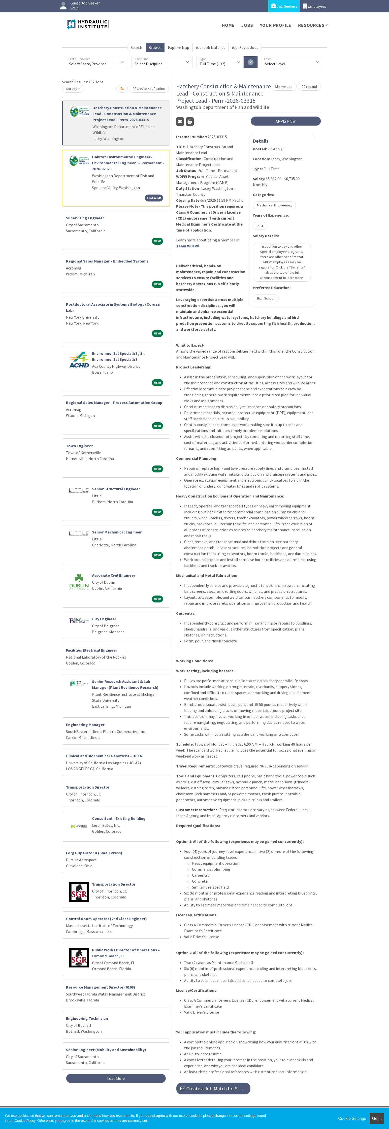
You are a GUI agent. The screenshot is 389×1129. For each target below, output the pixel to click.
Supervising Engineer (85, 217)
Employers (314, 6)
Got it (377, 1118)
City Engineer (104, 618)
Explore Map (178, 47)
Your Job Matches (210, 47)
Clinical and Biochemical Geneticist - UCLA (104, 755)
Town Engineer (79, 445)
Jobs (247, 25)
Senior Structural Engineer (116, 488)
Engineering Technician (87, 1018)
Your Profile (276, 25)
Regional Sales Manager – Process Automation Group (114, 402)
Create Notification (149, 88)
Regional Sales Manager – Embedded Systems (107, 261)
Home (228, 25)
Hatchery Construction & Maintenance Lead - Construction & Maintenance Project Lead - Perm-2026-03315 (127, 113)
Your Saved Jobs (245, 47)
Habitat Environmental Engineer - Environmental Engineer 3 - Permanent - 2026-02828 (128, 162)
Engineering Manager (85, 724)
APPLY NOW (286, 121)
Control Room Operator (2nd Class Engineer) (106, 918)
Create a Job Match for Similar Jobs (215, 1088)
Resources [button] (311, 25)
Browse (155, 47)
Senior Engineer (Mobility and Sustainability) (106, 1049)
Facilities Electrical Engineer (91, 650)
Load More (116, 1078)
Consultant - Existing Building (119, 818)
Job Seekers (284, 6)
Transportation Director (87, 787)
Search (136, 47)
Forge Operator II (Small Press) (94, 852)
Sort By (71, 88)
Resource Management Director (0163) (100, 987)
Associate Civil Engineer (113, 575)
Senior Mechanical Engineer (117, 532)
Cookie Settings (352, 1118)
